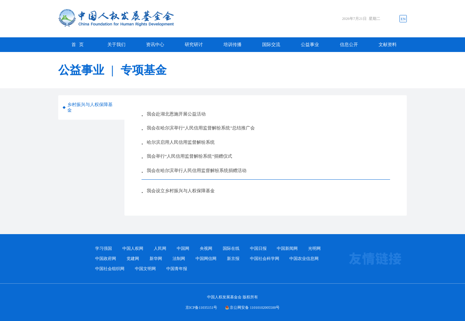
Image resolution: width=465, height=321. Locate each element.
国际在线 (231, 248)
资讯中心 (155, 44)
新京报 (233, 258)
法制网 (179, 258)
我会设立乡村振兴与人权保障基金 (181, 190)
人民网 (160, 248)
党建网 (133, 258)
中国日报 (258, 248)
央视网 (206, 248)
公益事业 (310, 44)
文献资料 (388, 44)
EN (403, 19)
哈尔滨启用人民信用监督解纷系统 (181, 142)
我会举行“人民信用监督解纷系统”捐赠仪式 (189, 156)
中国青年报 (176, 269)
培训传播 (232, 44)
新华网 (156, 258)
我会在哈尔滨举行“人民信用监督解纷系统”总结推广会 (201, 127)
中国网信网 (206, 258)
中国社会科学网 (264, 258)
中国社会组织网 (109, 269)
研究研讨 (194, 44)
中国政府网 (105, 258)
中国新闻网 (287, 248)
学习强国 (103, 248)
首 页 (77, 44)
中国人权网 (132, 248)
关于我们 (116, 44)
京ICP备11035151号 (201, 307)
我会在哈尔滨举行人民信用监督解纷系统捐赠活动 (196, 170)
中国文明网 (145, 269)
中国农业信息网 (304, 258)
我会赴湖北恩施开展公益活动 (176, 114)
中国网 (183, 248)
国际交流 (271, 44)
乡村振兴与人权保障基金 (90, 107)
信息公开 (349, 44)
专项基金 (144, 70)
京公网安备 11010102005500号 (255, 307)
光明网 (314, 248)
